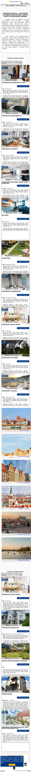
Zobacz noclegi (23, 86)
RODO (2, 762)
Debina (3, 101)
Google (21, 756)
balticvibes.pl (15, 2)
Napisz (29, 771)
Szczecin (4, 712)
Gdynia (3, 612)
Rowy (3, 200)
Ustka (3, 67)
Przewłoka (4, 167)
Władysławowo (5, 679)
